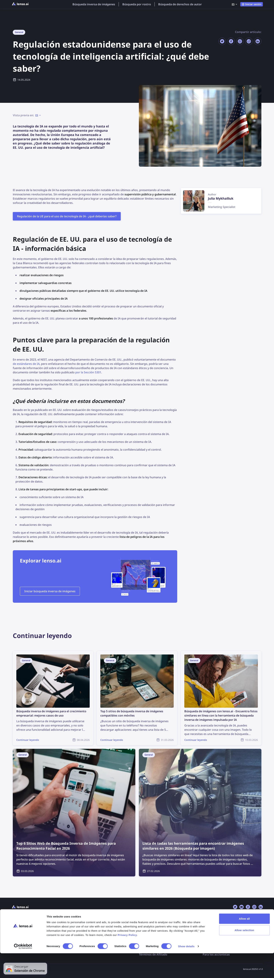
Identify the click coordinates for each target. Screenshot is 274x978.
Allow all (244, 943)
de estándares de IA (26, 364)
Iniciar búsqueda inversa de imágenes (49, 591)
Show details (186, 971)
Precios (16, 926)
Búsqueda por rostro (136, 4)
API (13, 933)
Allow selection (244, 954)
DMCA (143, 933)
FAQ (78, 926)
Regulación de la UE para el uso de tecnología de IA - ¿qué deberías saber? (66, 216)
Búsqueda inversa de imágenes (93, 4)
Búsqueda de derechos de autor (180, 4)
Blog (78, 933)
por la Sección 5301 (88, 372)
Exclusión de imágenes (154, 926)
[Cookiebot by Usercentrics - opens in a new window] (23, 971)
